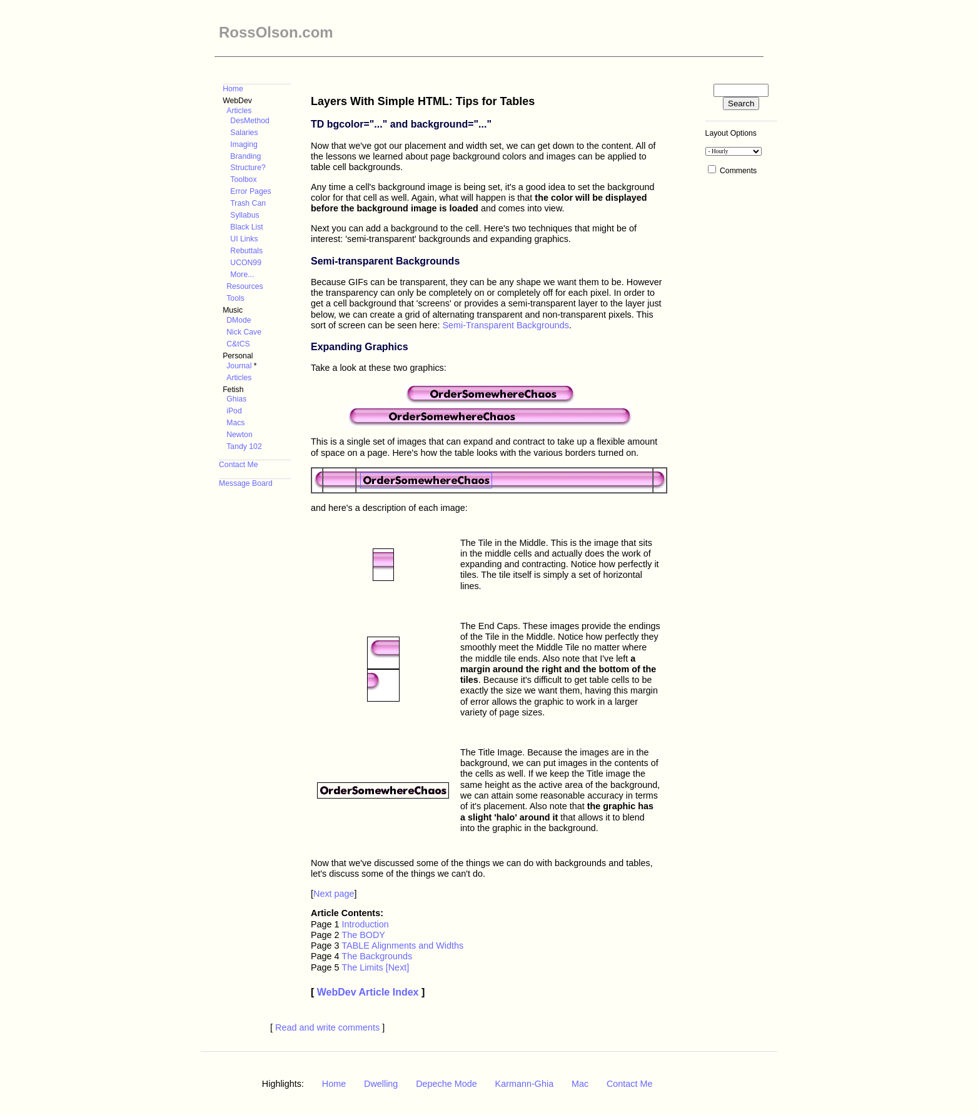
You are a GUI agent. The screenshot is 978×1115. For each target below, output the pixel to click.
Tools (235, 298)
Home (233, 88)
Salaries (244, 132)
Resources (244, 286)
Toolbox (243, 179)
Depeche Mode (446, 1084)
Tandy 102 (243, 446)
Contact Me (238, 464)
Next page (334, 894)
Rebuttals (246, 250)
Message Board (246, 483)
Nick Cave (243, 332)
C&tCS (238, 344)
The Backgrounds (376, 956)
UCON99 (245, 262)
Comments (738, 170)
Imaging (244, 144)
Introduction (365, 924)
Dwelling (381, 1084)
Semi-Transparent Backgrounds (505, 325)
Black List (246, 227)
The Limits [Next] (375, 967)
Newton (239, 434)
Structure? (247, 167)
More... (242, 274)
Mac (580, 1084)
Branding (245, 156)
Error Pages (250, 191)
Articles (238, 110)
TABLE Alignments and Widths (402, 946)
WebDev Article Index (368, 992)
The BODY (363, 935)
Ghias (236, 399)
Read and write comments (327, 1027)
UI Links (244, 239)
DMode (238, 320)
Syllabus (244, 215)
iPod (234, 410)
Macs (235, 422)
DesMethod (250, 120)
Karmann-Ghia (524, 1084)
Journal (238, 365)
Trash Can (248, 203)
